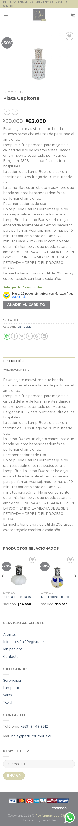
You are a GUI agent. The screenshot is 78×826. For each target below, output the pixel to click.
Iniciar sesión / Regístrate (23, 642)
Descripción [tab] (13, 361)
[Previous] (3, 584)
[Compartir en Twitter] (22, 336)
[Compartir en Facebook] (14, 336)
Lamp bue (11, 688)
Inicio (8, 92)
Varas (7, 695)
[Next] (75, 584)
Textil (7, 702)
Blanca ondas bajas (17, 596)
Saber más (19, 296)
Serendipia (12, 680)
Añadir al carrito (26, 305)
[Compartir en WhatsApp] (7, 336)
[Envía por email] (29, 336)
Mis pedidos (12, 649)
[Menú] (5, 15)
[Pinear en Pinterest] (36, 336)
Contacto (11, 657)
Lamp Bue (26, 92)
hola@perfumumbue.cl (31, 736)
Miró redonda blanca (56, 596)
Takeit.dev (49, 820)
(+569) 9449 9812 (34, 727)
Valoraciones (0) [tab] (16, 369)
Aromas (9, 634)
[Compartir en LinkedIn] (44, 336)
